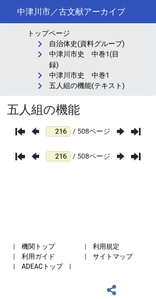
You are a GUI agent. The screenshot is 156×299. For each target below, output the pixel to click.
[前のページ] (35, 131)
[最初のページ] (20, 131)
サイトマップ (113, 256)
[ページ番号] (58, 131)
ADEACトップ (42, 266)
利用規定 (106, 246)
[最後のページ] (136, 131)
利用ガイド (38, 256)
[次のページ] (120, 131)
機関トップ (38, 246)
